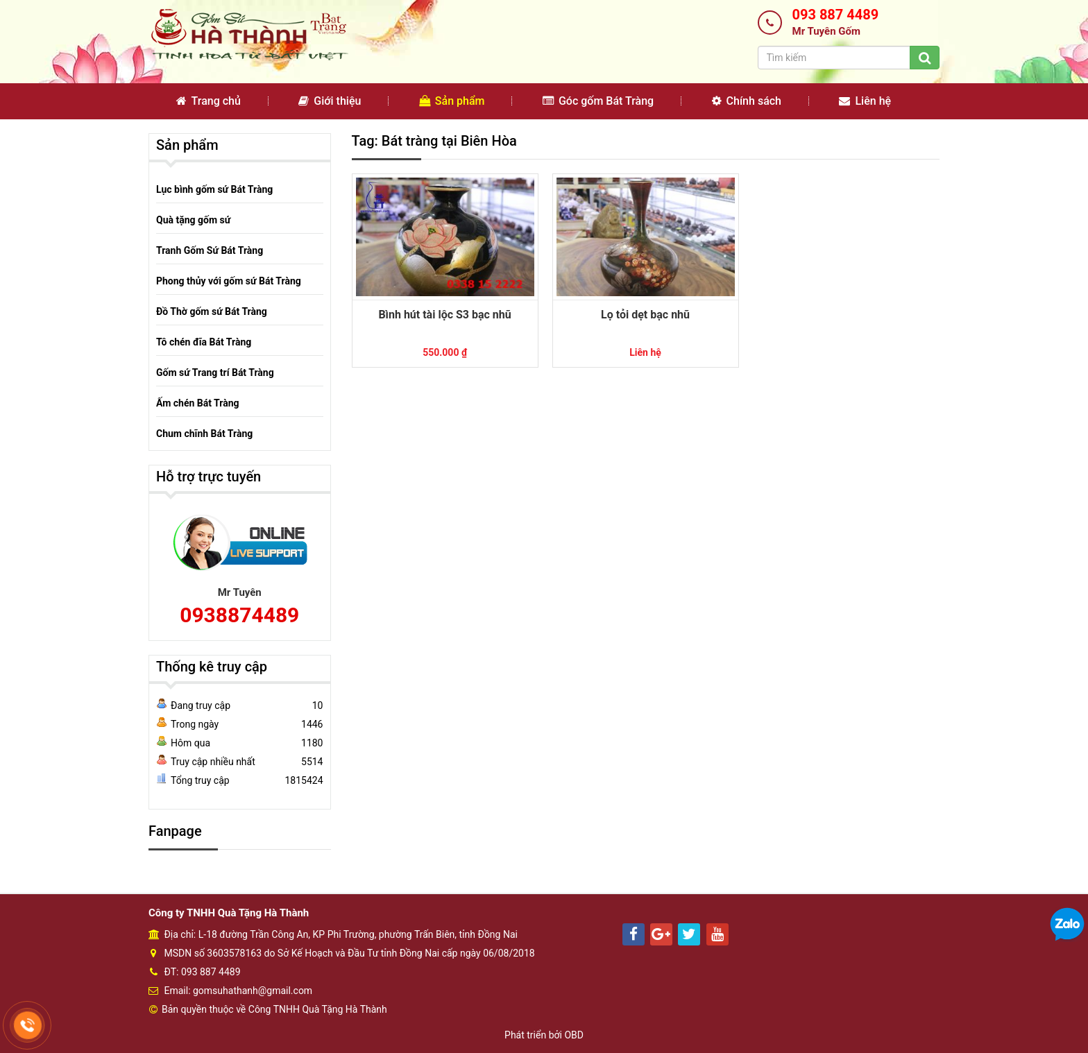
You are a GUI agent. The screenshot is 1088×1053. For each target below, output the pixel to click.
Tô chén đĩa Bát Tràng (203, 342)
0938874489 (239, 615)
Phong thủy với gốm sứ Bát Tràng (228, 280)
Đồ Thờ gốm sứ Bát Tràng (211, 311)
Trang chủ (208, 101)
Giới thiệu (329, 101)
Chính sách (746, 101)
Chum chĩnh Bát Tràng (204, 433)
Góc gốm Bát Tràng (598, 101)
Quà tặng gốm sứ (193, 219)
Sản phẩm (452, 101)
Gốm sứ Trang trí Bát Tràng (215, 372)
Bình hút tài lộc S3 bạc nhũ (444, 314)
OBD (574, 1035)
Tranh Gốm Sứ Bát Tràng (209, 250)
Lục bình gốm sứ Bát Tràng (214, 189)
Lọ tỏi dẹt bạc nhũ (645, 314)
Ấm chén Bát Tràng (197, 403)
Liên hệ (865, 101)
